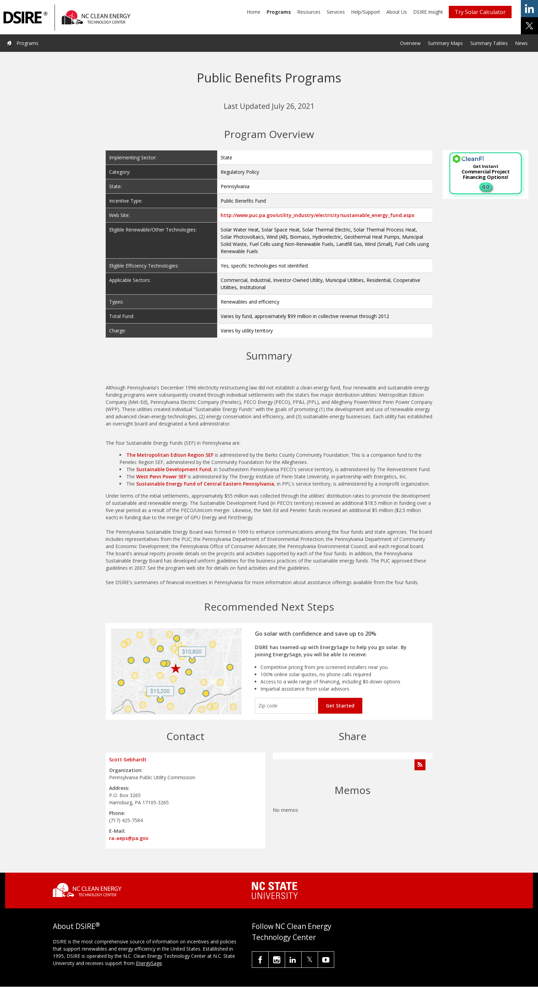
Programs (279, 12)
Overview (410, 43)
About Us (396, 12)
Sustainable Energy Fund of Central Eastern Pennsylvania (205, 483)
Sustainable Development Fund (173, 469)
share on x (529, 25)
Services (336, 12)
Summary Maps (445, 43)
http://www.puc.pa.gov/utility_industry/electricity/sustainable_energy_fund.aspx (317, 215)
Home (253, 12)
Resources (308, 12)
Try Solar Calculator (480, 12)
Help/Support (365, 12)
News (521, 43)
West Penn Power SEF (161, 476)
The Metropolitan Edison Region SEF (169, 455)
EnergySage (149, 963)
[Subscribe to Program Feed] (419, 764)
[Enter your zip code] (285, 706)
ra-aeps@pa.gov (128, 838)
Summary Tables (489, 43)
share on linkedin (529, 8)
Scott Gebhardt (128, 759)
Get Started (340, 705)
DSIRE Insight (428, 12)
